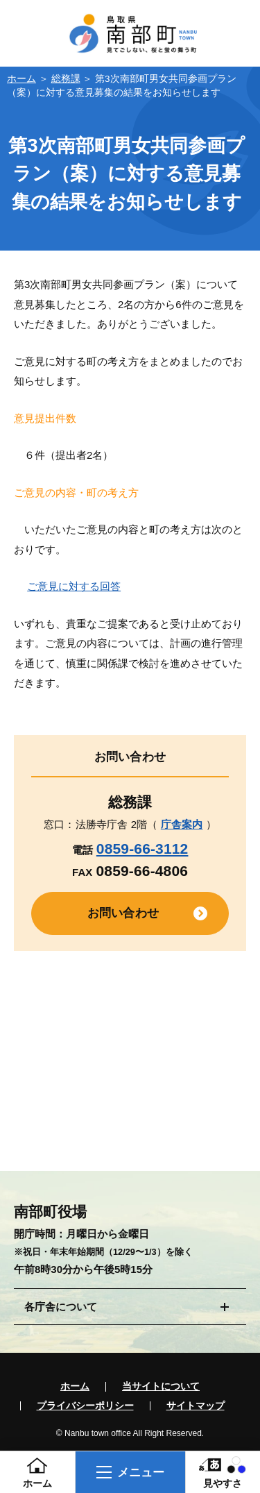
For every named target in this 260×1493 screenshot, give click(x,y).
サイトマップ (195, 1406)
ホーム (21, 79)
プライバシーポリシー (85, 1406)
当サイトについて (161, 1387)
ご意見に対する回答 (74, 586)
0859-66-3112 (142, 849)
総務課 (65, 79)
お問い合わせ (123, 912)
